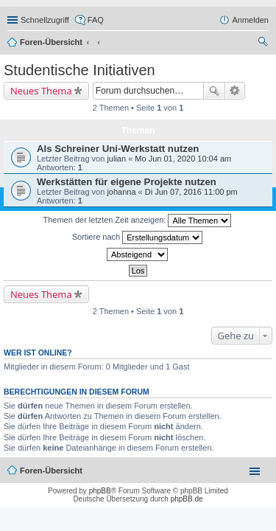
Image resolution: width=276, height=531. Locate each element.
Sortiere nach (137, 237)
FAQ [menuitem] (96, 19)
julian (116, 158)
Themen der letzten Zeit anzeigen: (137, 220)
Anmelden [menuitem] (250, 19)
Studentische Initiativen (79, 70)
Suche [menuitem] (264, 43)
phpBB (100, 491)
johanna (121, 191)
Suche (214, 91)
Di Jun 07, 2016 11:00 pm (191, 191)
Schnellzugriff (45, 19)
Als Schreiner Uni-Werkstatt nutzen (118, 148)
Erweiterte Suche (235, 91)
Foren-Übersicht (51, 42)
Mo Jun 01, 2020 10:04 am (183, 158)
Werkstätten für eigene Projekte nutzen (126, 181)
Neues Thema (41, 90)
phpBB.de (187, 499)
